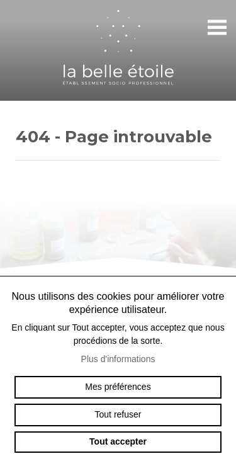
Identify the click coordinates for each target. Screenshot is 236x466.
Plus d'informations (118, 359)
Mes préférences (117, 387)
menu (217, 27)
